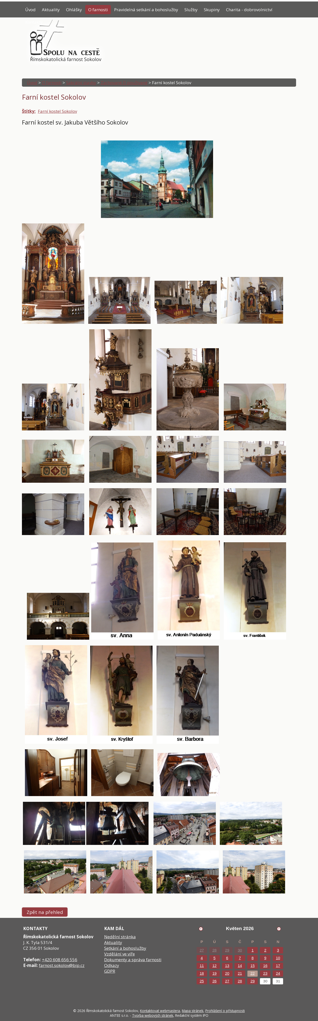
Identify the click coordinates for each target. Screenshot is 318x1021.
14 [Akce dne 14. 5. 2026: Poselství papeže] (240, 965)
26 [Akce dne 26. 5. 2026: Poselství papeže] (214, 981)
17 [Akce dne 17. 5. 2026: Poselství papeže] (278, 965)
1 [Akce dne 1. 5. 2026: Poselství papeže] (252, 950)
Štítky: (29, 111)
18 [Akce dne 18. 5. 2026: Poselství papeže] (202, 973)
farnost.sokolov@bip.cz (61, 965)
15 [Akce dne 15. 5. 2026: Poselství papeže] (252, 965)
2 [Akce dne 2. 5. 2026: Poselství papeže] (265, 950)
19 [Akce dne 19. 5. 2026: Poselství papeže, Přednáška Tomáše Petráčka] (214, 973)
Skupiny (212, 9)
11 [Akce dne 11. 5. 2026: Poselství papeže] (202, 965)
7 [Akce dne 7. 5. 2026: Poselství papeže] (240, 958)
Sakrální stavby (81, 82)
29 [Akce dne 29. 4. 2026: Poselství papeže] (227, 950)
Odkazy (111, 965)
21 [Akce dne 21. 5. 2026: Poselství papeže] (240, 973)
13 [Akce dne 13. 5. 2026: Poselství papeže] (227, 965)
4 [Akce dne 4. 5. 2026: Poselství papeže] (202, 958)
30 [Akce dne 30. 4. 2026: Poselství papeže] (240, 950)
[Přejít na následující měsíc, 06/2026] (279, 929)
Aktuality (51, 9)
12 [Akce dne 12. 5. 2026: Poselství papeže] (214, 965)
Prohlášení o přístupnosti (225, 1010)
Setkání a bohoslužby (125, 948)
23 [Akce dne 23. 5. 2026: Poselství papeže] (265, 973)
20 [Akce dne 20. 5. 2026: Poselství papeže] (227, 973)
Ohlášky (74, 9)
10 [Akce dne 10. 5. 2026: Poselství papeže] (278, 958)
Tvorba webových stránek (152, 1015)
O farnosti (98, 9)
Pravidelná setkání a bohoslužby (146, 9)
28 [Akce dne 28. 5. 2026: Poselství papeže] (240, 981)
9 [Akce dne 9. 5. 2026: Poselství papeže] (265, 958)
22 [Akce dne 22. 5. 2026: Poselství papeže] (252, 973)
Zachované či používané (124, 82)
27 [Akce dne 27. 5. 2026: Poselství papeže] (227, 981)
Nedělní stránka (120, 937)
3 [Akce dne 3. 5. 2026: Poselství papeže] (278, 950)
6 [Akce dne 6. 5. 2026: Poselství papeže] (227, 958)
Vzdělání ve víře (119, 954)
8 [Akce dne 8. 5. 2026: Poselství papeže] (252, 958)
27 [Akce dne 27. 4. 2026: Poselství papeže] (202, 950)
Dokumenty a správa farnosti (132, 959)
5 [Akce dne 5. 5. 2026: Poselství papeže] (214, 958)
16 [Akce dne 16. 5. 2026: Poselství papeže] (265, 965)
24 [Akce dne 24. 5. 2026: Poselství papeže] (278, 973)
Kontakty (34, 22)
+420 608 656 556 (59, 959)
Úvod (30, 9)
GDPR (109, 971)
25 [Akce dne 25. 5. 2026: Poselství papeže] (202, 981)
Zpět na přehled (45, 912)
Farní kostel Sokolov (57, 111)
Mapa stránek (192, 1010)
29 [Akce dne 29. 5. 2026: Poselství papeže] (252, 981)
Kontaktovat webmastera (160, 1010)
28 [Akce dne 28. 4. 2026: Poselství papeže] (214, 950)
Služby (191, 9)
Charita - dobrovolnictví (249, 9)
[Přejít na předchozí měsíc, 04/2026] (201, 929)
